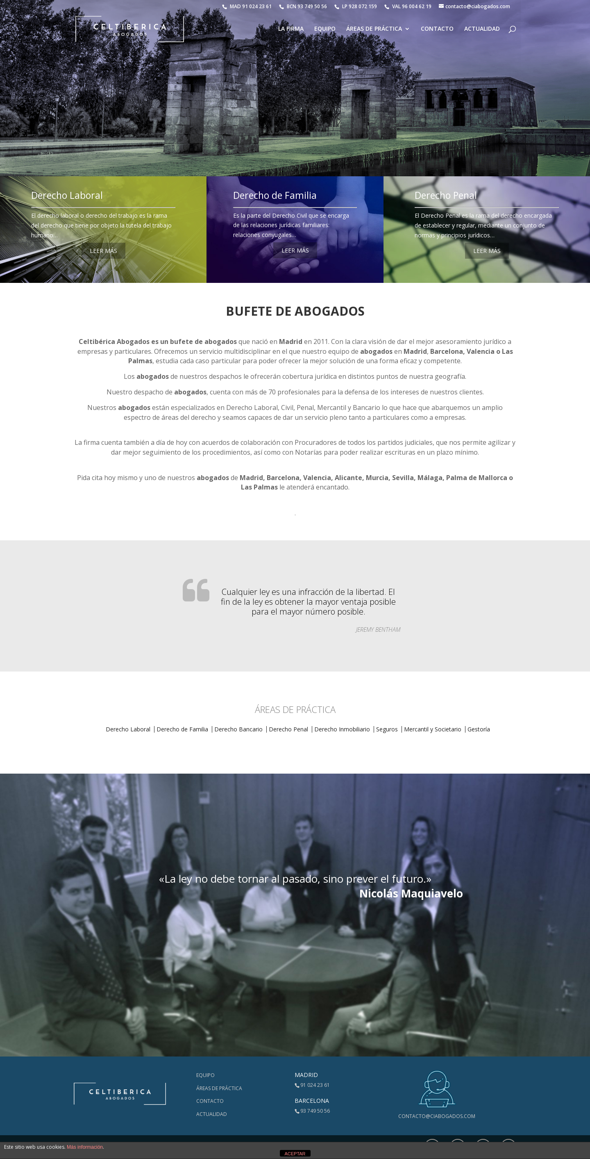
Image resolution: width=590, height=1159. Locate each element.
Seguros (387, 729)
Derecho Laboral (67, 195)
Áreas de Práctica (374, 29)
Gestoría (478, 729)
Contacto (437, 29)
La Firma (291, 29)
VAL (407, 6)
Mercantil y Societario (432, 729)
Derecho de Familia (275, 195)
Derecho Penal (446, 195)
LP (356, 6)
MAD (247, 6)
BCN (303, 6)
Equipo (325, 29)
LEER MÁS (103, 251)
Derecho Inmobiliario (342, 729)
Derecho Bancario (238, 729)
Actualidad (482, 29)
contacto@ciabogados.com (436, 1116)
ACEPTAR (294, 1153)
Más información (85, 1147)
